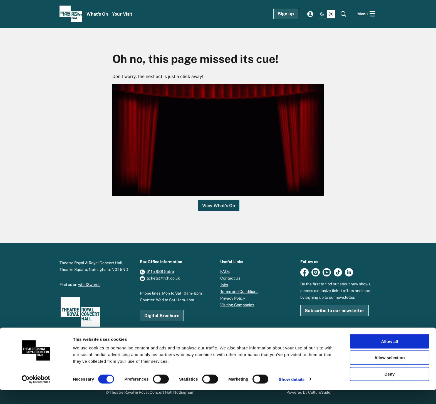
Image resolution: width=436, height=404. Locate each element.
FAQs (225, 271)
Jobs (224, 285)
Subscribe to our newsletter (334, 310)
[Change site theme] (326, 14)
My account (310, 14)
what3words (89, 284)
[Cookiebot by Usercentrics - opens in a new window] (36, 393)
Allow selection (389, 371)
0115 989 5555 (160, 271)
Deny (390, 387)
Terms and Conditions (239, 291)
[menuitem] (97, 14)
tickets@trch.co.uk (163, 278)
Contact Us (230, 278)
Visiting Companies (237, 305)
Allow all (389, 355)
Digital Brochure (161, 315)
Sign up (286, 13)
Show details (292, 393)
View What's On (218, 205)
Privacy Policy (232, 298)
